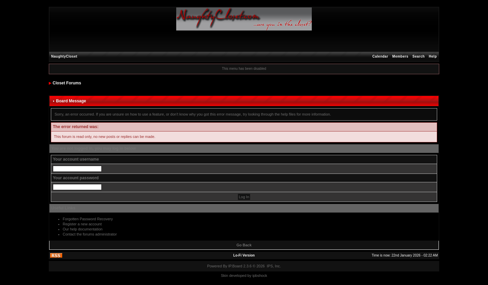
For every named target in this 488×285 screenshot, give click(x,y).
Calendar (380, 56)
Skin (224, 275)
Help (433, 56)
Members (400, 56)
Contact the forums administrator (90, 234)
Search (418, 56)
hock (263, 275)
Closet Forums (67, 83)
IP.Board (235, 266)
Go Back (244, 245)
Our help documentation (82, 229)
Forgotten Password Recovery (88, 219)
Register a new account (82, 224)
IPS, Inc (273, 266)
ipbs (255, 275)
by (249, 275)
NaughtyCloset (64, 56)
